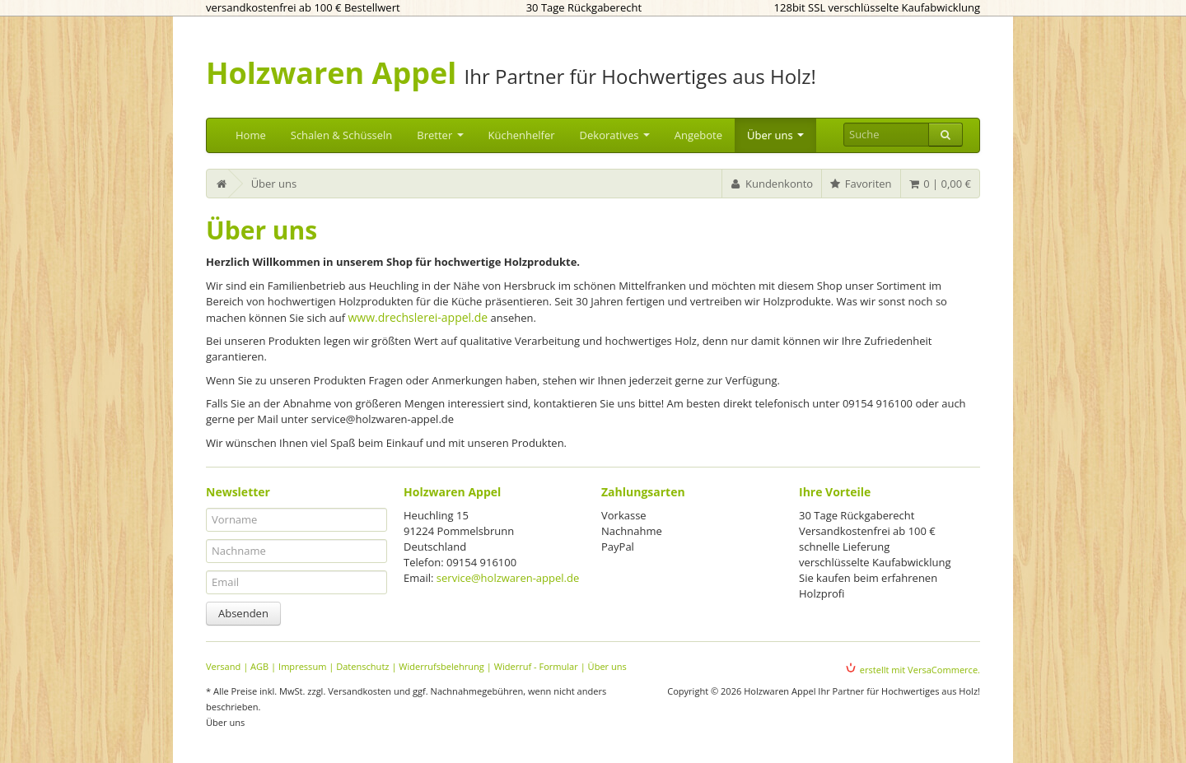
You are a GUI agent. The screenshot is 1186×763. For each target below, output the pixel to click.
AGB (259, 666)
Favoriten (860, 183)
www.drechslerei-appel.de (418, 317)
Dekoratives (615, 135)
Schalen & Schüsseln (342, 135)
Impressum (302, 666)
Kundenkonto (771, 183)
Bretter (440, 135)
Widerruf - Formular (536, 666)
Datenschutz (362, 666)
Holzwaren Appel (331, 73)
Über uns (775, 135)
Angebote (698, 135)
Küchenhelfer (521, 135)
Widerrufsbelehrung (441, 666)
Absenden (243, 613)
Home (251, 135)
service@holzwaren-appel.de (508, 577)
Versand (223, 666)
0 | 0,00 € (939, 183)
